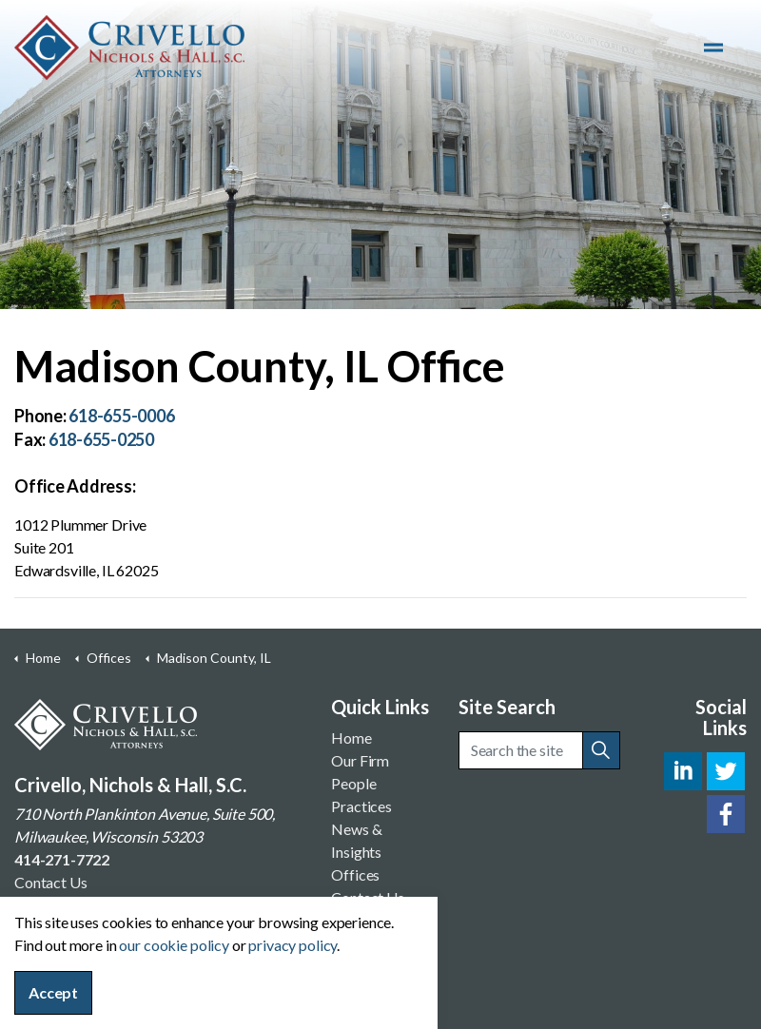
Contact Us (51, 882)
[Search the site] (539, 750)
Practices (361, 806)
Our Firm (360, 760)
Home (351, 737)
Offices (355, 874)
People (353, 783)
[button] (601, 750)
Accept (53, 993)
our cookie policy (173, 945)
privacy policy (292, 945)
